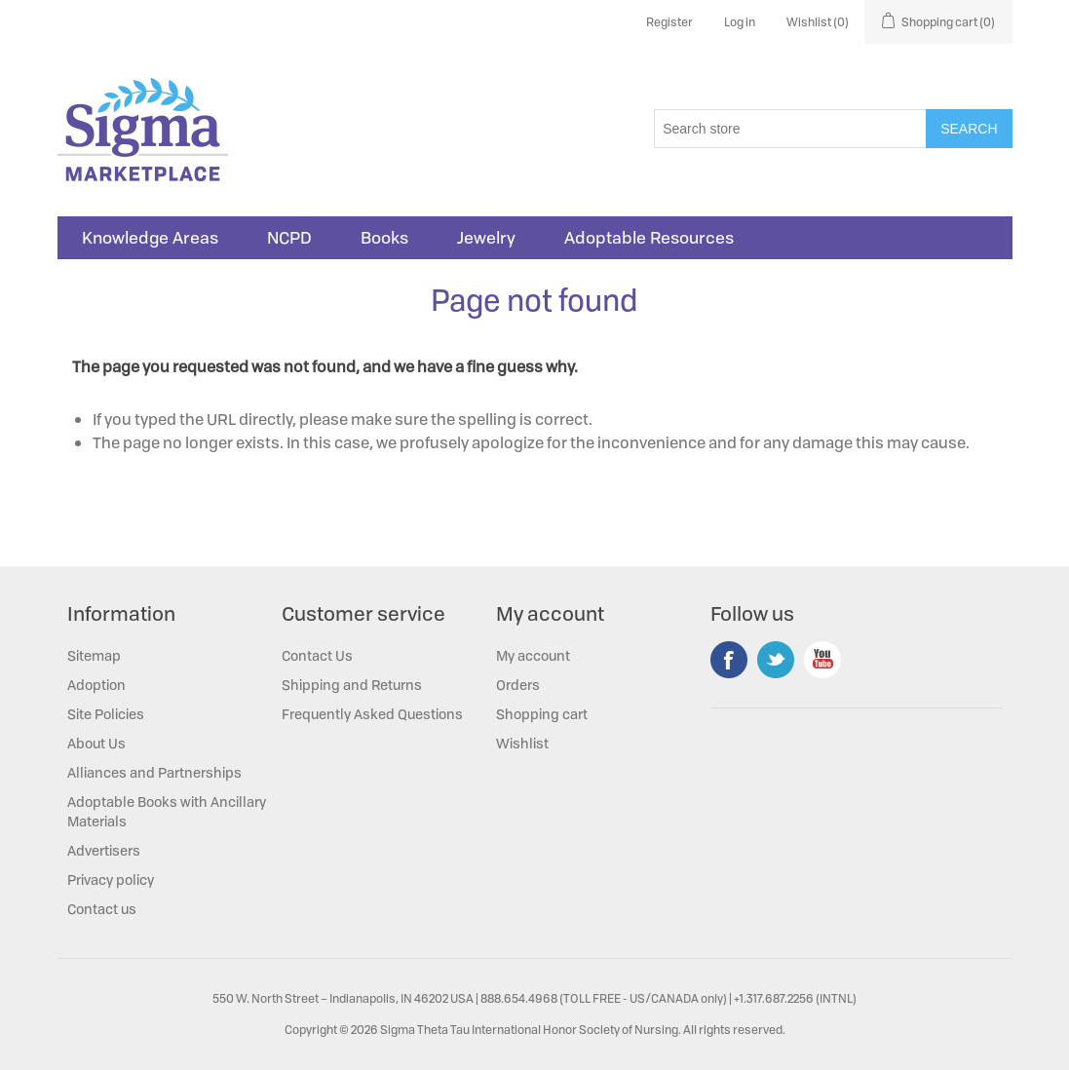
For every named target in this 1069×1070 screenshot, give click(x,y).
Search (968, 128)
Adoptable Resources (649, 238)
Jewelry (486, 238)
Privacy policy (110, 879)
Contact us (101, 908)
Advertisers (103, 850)
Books (384, 238)
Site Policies (105, 714)
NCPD (289, 238)
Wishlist (522, 743)
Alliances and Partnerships (154, 772)
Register (669, 22)
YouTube (822, 659)
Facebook (728, 659)
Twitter (775, 659)
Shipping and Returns (352, 684)
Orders (518, 684)
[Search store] (790, 128)
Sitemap (94, 655)
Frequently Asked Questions (372, 714)
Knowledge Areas (150, 238)
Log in (739, 22)
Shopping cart (542, 714)
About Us (96, 743)
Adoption (96, 684)
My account (533, 655)
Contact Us (317, 655)
